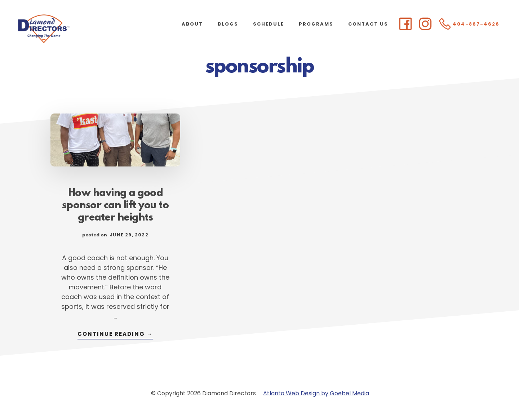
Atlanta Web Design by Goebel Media (316, 393)
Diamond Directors (72, 28)
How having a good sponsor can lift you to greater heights (115, 206)
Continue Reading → (115, 334)
